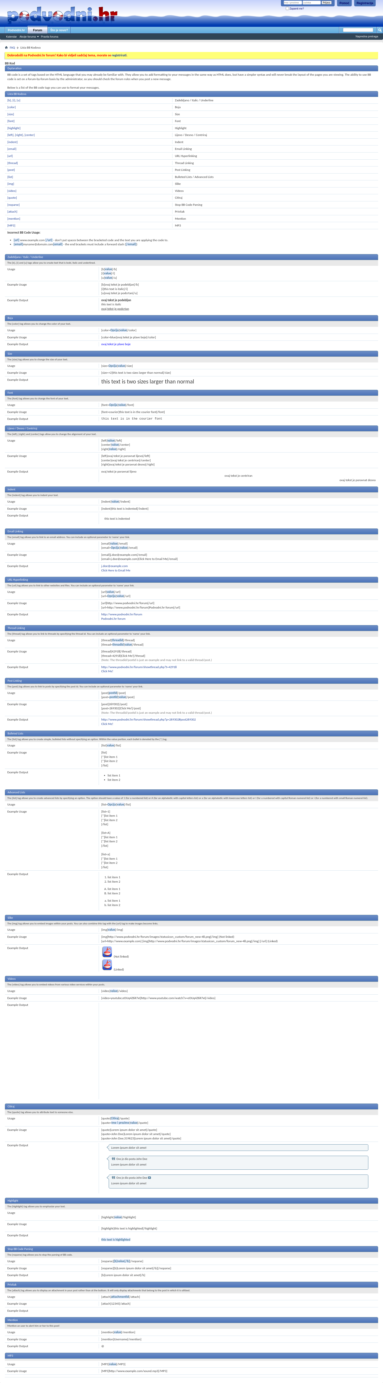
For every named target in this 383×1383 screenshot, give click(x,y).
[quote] (12, 197)
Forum (37, 30)
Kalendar (11, 36)
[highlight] (14, 128)
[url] (10, 156)
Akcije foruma (28, 36)
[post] (11, 170)
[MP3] (11, 225)
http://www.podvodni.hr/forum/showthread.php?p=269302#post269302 (148, 719)
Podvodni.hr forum (113, 618)
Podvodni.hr (16, 30)
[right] (19, 135)
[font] (11, 121)
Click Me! (107, 671)
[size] (10, 114)
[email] (11, 149)
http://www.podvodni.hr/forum (121, 614)
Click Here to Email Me (115, 570)
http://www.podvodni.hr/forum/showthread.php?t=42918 (139, 667)
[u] (18, 100)
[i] (13, 100)
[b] (9, 100)
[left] (10, 135)
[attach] (12, 211)
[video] (11, 191)
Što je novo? (59, 30)
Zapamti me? (295, 8)
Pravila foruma (49, 36)
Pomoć (344, 3)
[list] (10, 177)
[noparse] (13, 204)
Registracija (365, 3)
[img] (10, 184)
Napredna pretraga (367, 36)
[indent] (12, 142)
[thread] (12, 163)
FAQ (12, 47)
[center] (29, 135)
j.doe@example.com (114, 566)
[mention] (13, 218)
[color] (11, 107)
